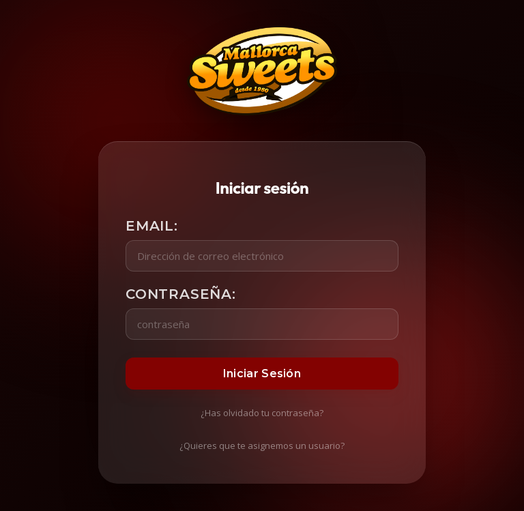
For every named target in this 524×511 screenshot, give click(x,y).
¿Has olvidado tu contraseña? (262, 413)
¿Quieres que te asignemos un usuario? (262, 445)
